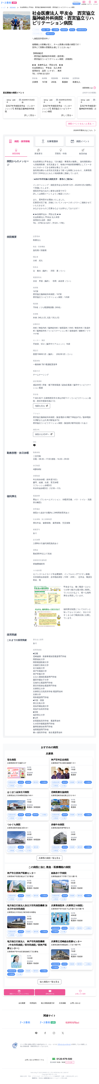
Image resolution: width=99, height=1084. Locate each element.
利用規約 (33, 1003)
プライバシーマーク (64, 1044)
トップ (3, 8)
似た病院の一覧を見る (49, 981)
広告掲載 (62, 1003)
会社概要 (22, 1003)
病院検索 (13, 8)
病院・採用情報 (19, 141)
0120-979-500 (64, 1058)
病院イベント (79, 141)
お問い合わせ (75, 1003)
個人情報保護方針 (48, 1003)
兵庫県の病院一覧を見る (49, 858)
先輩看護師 (49, 141)
